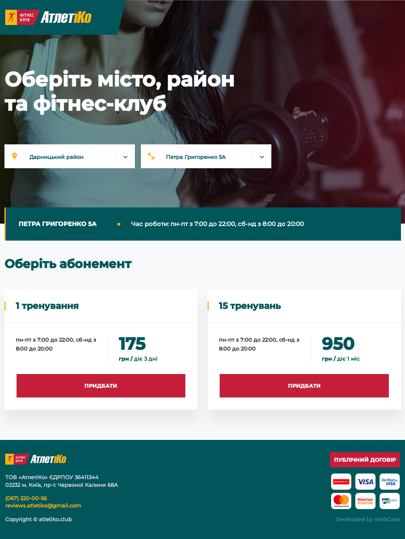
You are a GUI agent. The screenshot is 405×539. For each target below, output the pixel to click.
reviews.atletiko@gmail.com (43, 505)
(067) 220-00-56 (26, 498)
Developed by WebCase (368, 519)
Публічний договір (365, 460)
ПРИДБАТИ (100, 386)
